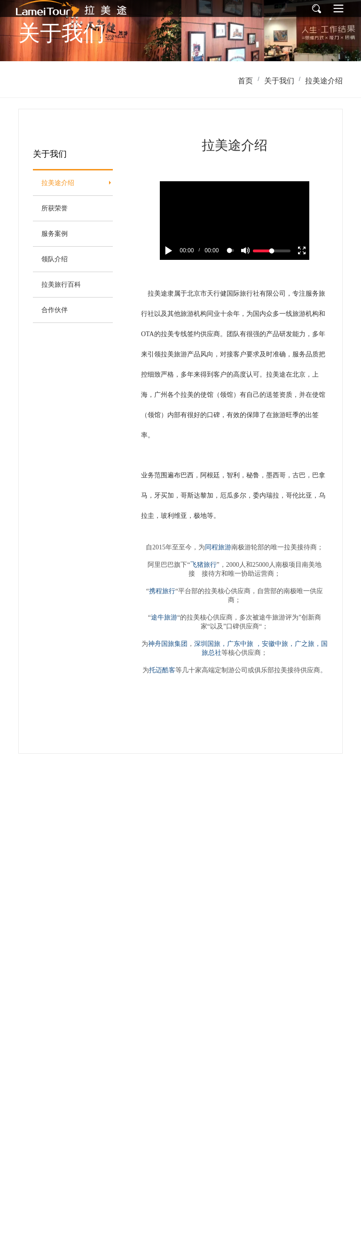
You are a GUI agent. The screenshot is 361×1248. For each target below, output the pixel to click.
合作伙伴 (54, 310)
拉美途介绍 (324, 81)
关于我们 (279, 81)
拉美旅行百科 (61, 284)
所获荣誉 (54, 208)
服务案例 (54, 233)
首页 (245, 81)
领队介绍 (54, 259)
